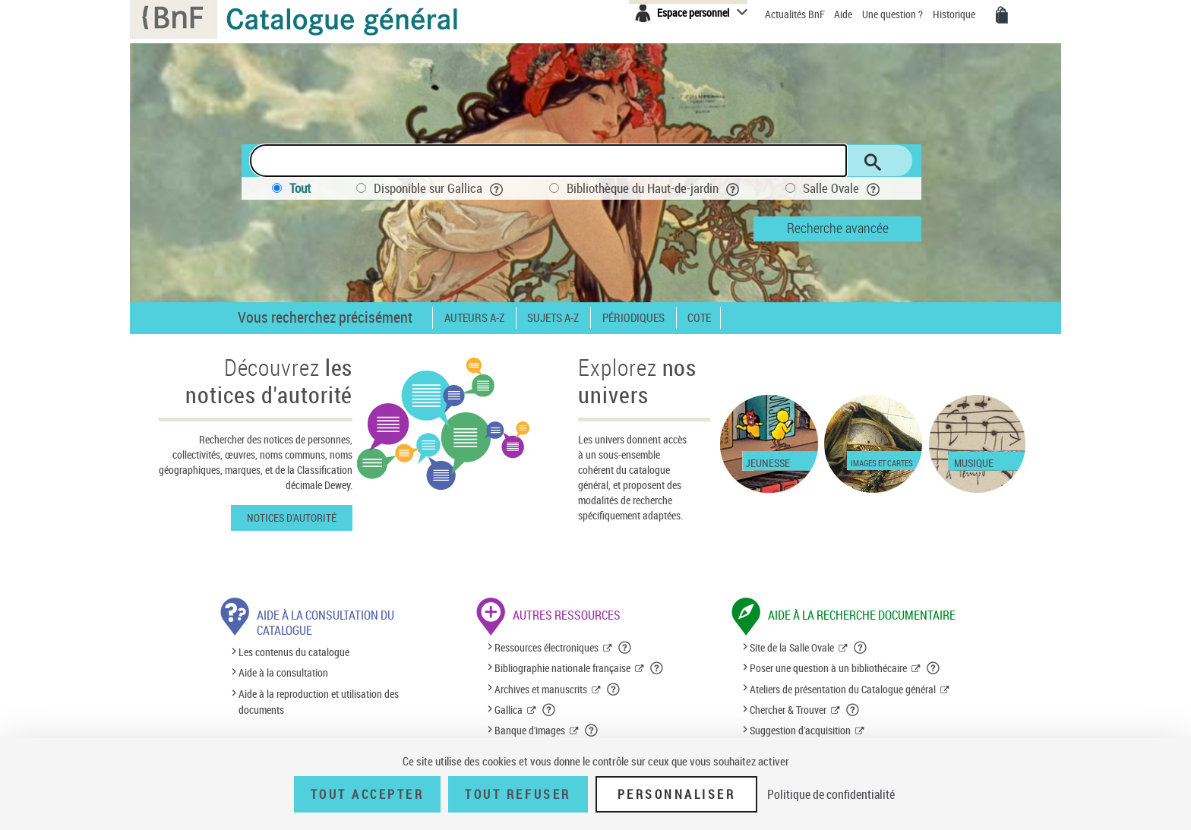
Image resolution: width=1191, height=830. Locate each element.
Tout (300, 188)
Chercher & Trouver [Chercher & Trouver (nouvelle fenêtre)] (788, 709)
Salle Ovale (841, 188)
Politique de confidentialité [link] (831, 794)
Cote (699, 318)
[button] (625, 648)
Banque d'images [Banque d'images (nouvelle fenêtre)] (529, 730)
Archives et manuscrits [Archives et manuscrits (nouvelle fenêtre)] (540, 689)
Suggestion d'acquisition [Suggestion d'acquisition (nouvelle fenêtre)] (800, 730)
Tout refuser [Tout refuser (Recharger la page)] (517, 794)
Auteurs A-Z (474, 318)
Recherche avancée (838, 228)
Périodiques (633, 318)
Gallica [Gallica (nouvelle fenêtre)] (508, 709)
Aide (844, 14)
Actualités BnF (796, 14)
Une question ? (892, 14)
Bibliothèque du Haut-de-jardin (653, 188)
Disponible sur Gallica (439, 188)
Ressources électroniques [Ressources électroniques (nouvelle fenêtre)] (546, 647)
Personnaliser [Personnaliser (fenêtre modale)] (677, 794)
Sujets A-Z (553, 318)
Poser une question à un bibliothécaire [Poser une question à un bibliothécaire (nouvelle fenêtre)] (828, 668)
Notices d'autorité (291, 517)
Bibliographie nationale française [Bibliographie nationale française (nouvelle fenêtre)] (562, 668)
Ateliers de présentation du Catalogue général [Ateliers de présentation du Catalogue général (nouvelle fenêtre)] (843, 689)
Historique (955, 14)
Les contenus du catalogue (294, 652)
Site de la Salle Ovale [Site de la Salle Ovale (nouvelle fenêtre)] (792, 647)
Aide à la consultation (283, 673)
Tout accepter (368, 794)
